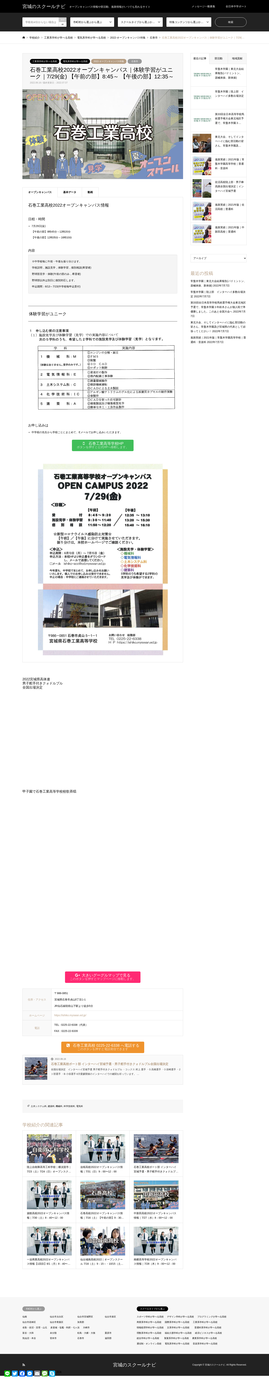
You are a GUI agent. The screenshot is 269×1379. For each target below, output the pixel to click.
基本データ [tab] (69, 192)
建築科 (51, 1109)
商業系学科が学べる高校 (149, 1325)
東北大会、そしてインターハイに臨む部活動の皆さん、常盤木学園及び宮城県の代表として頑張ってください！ (218, 327)
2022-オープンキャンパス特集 (109, 61)
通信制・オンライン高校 (149, 1347)
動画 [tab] (90, 192)
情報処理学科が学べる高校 (150, 1330)
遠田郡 (108, 1341)
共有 (59, 1372)
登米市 (53, 1341)
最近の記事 (199, 58)
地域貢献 (237, 58)
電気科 (79, 1109)
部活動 (218, 58)
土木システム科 (39, 1109)
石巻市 (134, 61)
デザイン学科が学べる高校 (180, 1320)
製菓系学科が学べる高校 (176, 1341)
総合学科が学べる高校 (148, 1341)
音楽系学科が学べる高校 (205, 1347)
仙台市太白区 (56, 1320)
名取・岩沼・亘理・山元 (34, 1330)
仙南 (24, 1320)
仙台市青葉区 (56, 1325)
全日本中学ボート (236, 6)
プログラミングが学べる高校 (211, 1320)
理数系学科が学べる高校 (149, 1336)
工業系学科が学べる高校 (44, 61)
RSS (23, 1367)
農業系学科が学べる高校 (204, 1341)
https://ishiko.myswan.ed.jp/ (70, 1017)
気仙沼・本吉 (29, 1341)
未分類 (53, 1336)
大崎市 (86, 1330)
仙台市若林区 (29, 1325)
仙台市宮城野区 (85, 1320)
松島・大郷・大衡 (86, 1336)
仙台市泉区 (110, 1320)
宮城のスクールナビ (134, 1368)
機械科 (59, 1109)
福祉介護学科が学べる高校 (178, 1336)
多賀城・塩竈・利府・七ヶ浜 (65, 1330)
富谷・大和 (28, 1336)
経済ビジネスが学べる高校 (208, 1336)
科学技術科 (69, 1109)
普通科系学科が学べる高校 (207, 1330)
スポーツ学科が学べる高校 (150, 1320)
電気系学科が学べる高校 (75, 61)
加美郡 (80, 1325)
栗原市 (108, 1336)
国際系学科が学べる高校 (177, 1325)
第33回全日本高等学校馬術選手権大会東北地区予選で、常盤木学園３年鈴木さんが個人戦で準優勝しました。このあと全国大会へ (218, 307)
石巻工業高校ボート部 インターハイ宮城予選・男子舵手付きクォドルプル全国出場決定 (109, 1067)
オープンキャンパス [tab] (40, 192)
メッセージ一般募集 (203, 6)
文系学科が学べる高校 (178, 1330)
